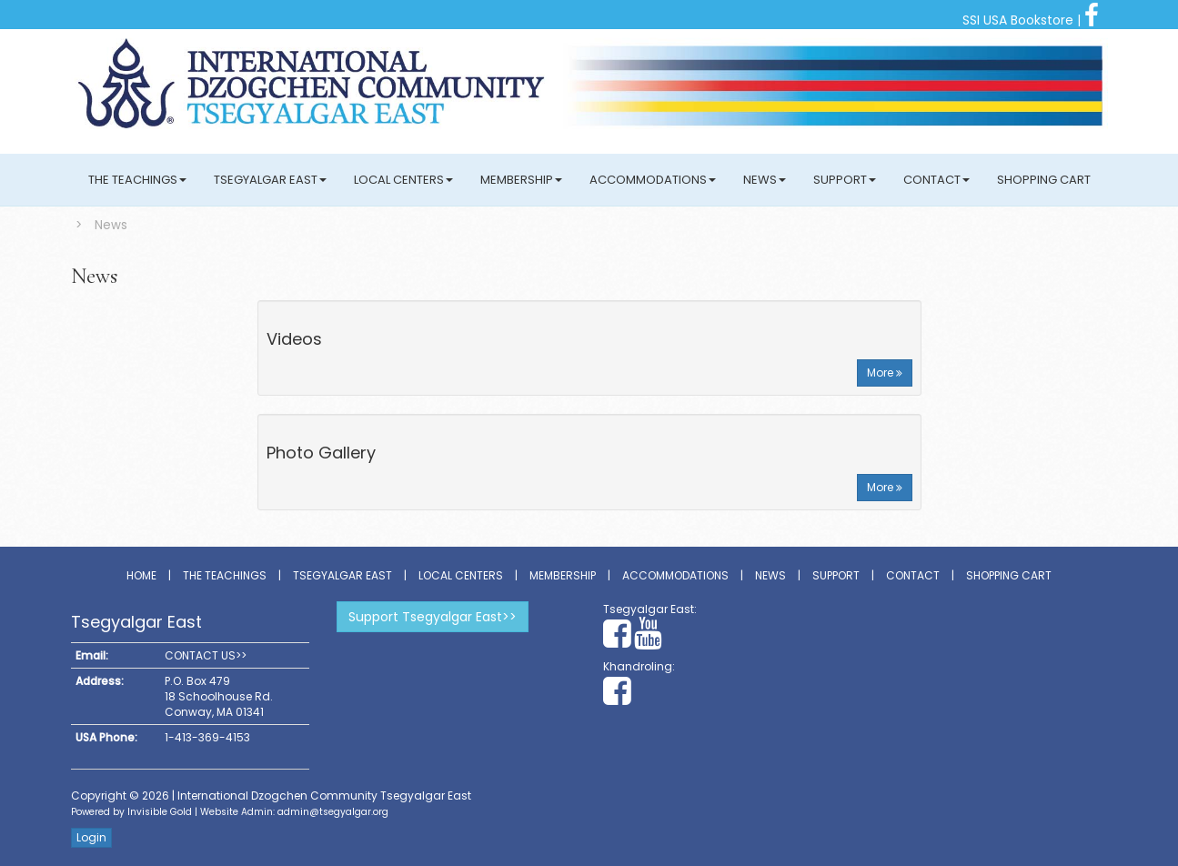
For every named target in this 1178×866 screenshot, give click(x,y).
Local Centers (403, 179)
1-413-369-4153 (207, 737)
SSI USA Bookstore (1017, 20)
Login (91, 837)
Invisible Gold (159, 812)
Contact (936, 179)
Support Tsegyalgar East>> (432, 617)
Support (844, 179)
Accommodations (652, 179)
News (764, 179)
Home (141, 575)
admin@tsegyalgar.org (332, 812)
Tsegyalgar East (270, 179)
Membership (521, 179)
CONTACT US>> (206, 655)
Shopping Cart (1044, 179)
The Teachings (137, 179)
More (884, 372)
